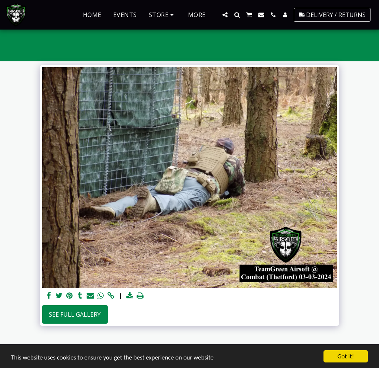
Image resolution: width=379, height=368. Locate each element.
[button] (225, 15)
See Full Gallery (75, 314)
